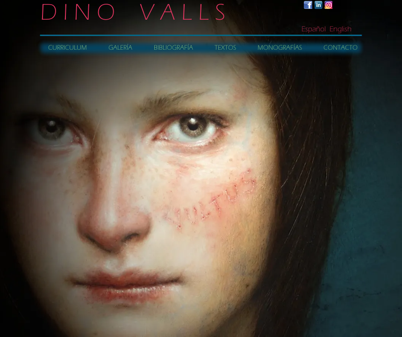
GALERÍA (120, 47)
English (341, 29)
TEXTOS (225, 47)
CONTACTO (340, 47)
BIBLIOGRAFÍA (173, 47)
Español (314, 29)
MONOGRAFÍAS (280, 47)
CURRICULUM (67, 47)
